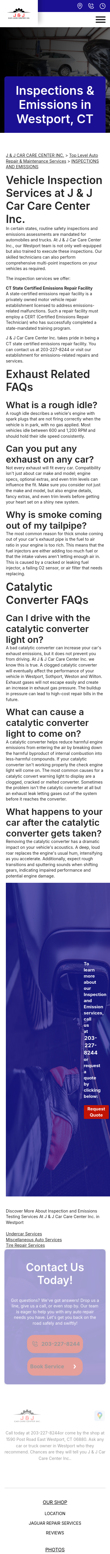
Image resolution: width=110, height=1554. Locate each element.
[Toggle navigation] (101, 19)
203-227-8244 (55, 349)
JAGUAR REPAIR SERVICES (55, 1523)
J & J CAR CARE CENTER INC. (35, 155)
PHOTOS (55, 1550)
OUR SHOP (55, 1502)
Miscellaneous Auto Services (34, 1239)
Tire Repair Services (25, 1245)
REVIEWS (55, 1532)
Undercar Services (24, 1233)
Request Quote (96, 1112)
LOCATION (55, 1513)
